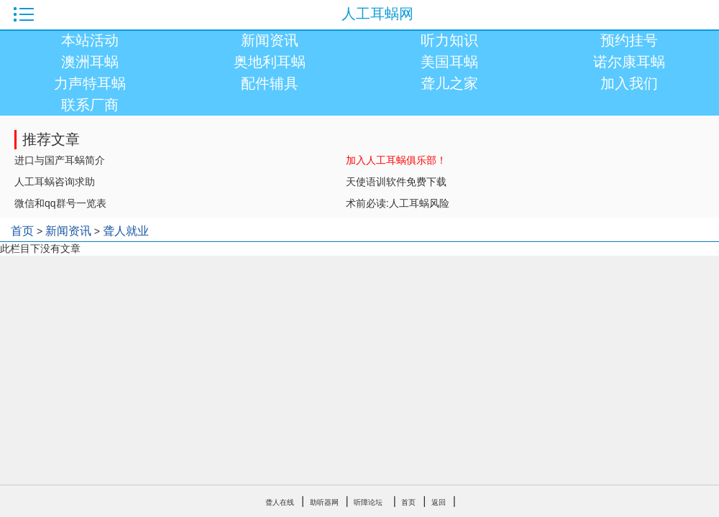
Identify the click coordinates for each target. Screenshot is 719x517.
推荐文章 (51, 139)
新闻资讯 (269, 40)
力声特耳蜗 (90, 83)
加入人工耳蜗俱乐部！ (396, 160)
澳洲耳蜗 (90, 62)
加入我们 (629, 83)
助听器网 (324, 502)
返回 (438, 502)
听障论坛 (368, 502)
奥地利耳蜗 (270, 62)
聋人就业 (126, 231)
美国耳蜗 (449, 62)
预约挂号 (629, 40)
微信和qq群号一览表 (60, 203)
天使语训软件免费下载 (396, 181)
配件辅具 (269, 83)
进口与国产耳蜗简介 (59, 160)
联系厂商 (90, 105)
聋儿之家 (449, 83)
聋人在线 (279, 502)
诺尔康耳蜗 (629, 62)
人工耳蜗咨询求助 (54, 181)
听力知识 (449, 40)
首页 (22, 231)
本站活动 (90, 40)
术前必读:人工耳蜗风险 (397, 203)
